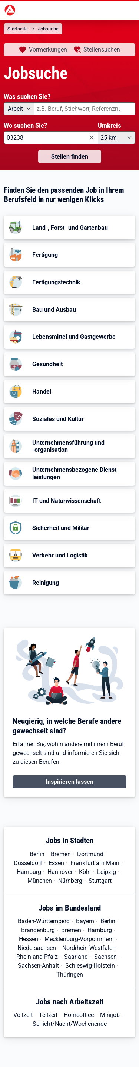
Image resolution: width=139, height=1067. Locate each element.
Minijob (110, 1014)
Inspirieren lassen (69, 781)
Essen (56, 862)
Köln (85, 871)
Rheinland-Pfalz (37, 956)
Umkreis (109, 125)
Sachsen (105, 956)
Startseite (17, 29)
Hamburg (29, 871)
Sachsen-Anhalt (38, 965)
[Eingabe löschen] (91, 138)
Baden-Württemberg (44, 921)
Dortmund (90, 854)
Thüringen (69, 974)
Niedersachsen (36, 947)
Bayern (85, 921)
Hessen (28, 938)
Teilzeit (48, 1014)
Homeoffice (79, 1014)
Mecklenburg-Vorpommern (79, 938)
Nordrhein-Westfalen (89, 947)
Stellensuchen (101, 49)
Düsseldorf (28, 862)
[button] (69, 227)
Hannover (60, 871)
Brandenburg (38, 930)
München (39, 880)
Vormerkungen (48, 49)
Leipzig (106, 871)
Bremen (61, 854)
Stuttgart (100, 880)
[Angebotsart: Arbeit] (19, 108)
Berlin (37, 854)
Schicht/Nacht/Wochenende (70, 1023)
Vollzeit (23, 1014)
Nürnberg (70, 880)
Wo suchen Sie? (25, 125)
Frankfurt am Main (94, 862)
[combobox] (84, 108)
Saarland (76, 956)
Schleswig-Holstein (90, 965)
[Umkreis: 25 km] (116, 137)
